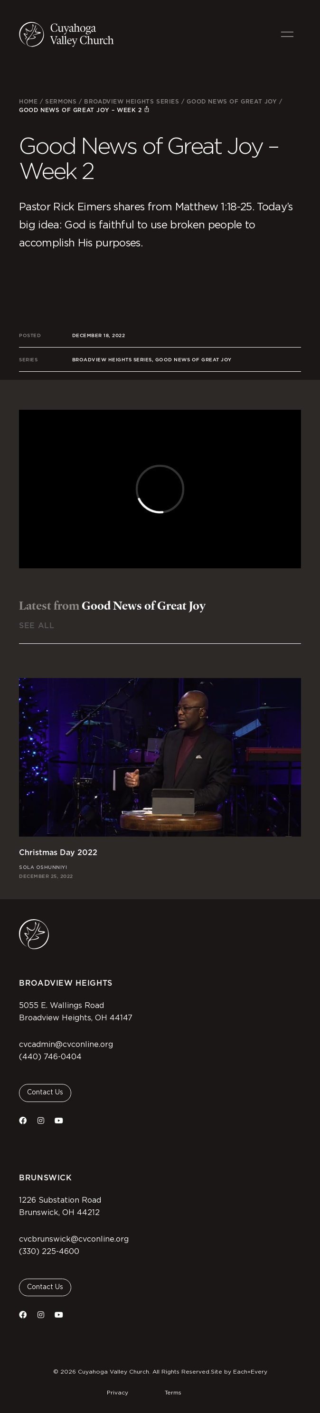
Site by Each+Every (239, 1372)
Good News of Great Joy (232, 101)
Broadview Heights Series (131, 101)
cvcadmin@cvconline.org (66, 1044)
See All (36, 625)
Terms (173, 1392)
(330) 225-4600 (49, 1251)
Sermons (60, 101)
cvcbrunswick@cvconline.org (74, 1239)
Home (28, 101)
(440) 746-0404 (50, 1057)
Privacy (117, 1392)
